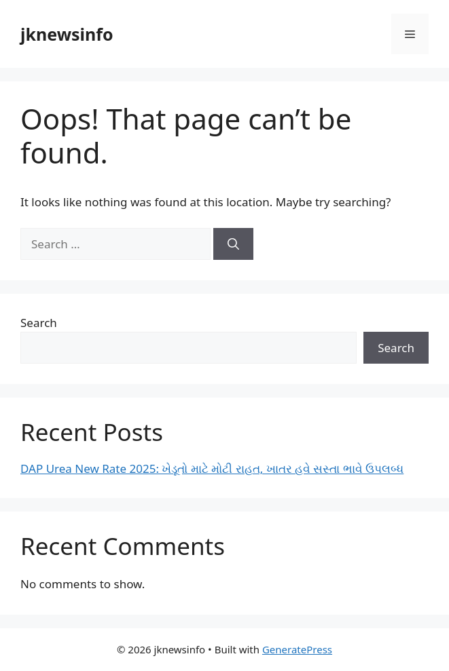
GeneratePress (297, 649)
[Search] (233, 244)
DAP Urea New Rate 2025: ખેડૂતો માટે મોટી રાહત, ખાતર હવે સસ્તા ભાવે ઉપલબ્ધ (211, 468)
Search (38, 322)
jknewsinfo (66, 33)
